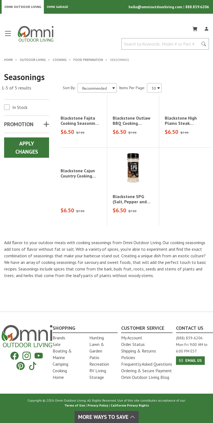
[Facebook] (14, 356)
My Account (131, 337)
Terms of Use (74, 405)
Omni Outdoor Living (22, 7)
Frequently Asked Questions (146, 364)
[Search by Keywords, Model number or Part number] (161, 44)
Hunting (96, 337)
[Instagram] (26, 356)
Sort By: (69, 88)
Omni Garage (57, 7)
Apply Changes (26, 148)
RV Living (97, 370)
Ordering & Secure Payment (146, 370)
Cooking (60, 370)
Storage (96, 377)
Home (58, 377)
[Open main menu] (8, 36)
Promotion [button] (18, 124)
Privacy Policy (97, 405)
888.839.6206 (197, 7)
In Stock (19, 108)
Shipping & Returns (138, 351)
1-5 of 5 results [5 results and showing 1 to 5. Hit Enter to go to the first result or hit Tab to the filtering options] (16, 88)
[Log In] (206, 28)
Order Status (133, 344)
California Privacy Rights (130, 405)
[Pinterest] (20, 365)
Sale (57, 344)
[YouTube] (39, 356)
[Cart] (194, 28)
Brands (59, 337)
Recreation (99, 364)
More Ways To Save (106, 417)
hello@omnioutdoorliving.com (156, 7)
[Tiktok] (33, 365)
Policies (128, 357)
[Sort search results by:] (97, 88)
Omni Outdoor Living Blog (145, 377)
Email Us (190, 360)
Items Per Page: (132, 88)
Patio (94, 357)
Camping (60, 364)
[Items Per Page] (154, 88)
